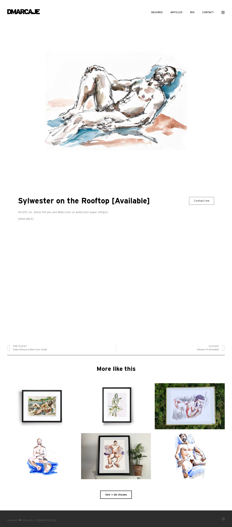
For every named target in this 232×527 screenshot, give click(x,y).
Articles (176, 12)
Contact (208, 12)
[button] (201, 201)
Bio (192, 12)
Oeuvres (157, 12)
